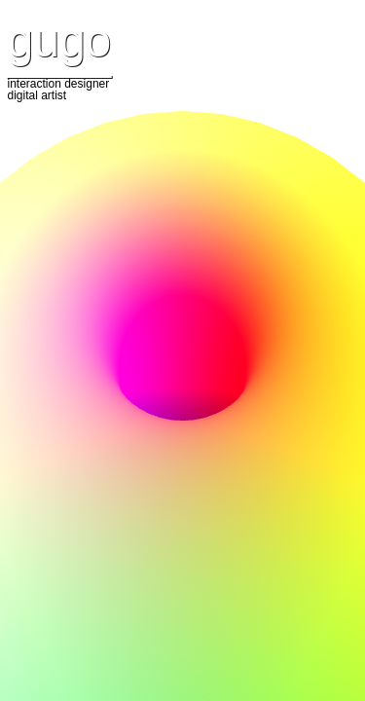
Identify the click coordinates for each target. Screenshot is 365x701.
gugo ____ (60, 46)
